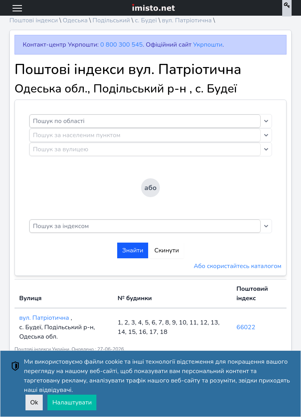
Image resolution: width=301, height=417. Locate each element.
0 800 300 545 (121, 44)
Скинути (166, 250)
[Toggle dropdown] (266, 121)
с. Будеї (146, 20)
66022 (245, 327)
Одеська (75, 20)
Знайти (132, 250)
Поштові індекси (33, 20)
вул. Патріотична (187, 20)
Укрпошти (208, 44)
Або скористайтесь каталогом (237, 266)
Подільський (111, 20)
